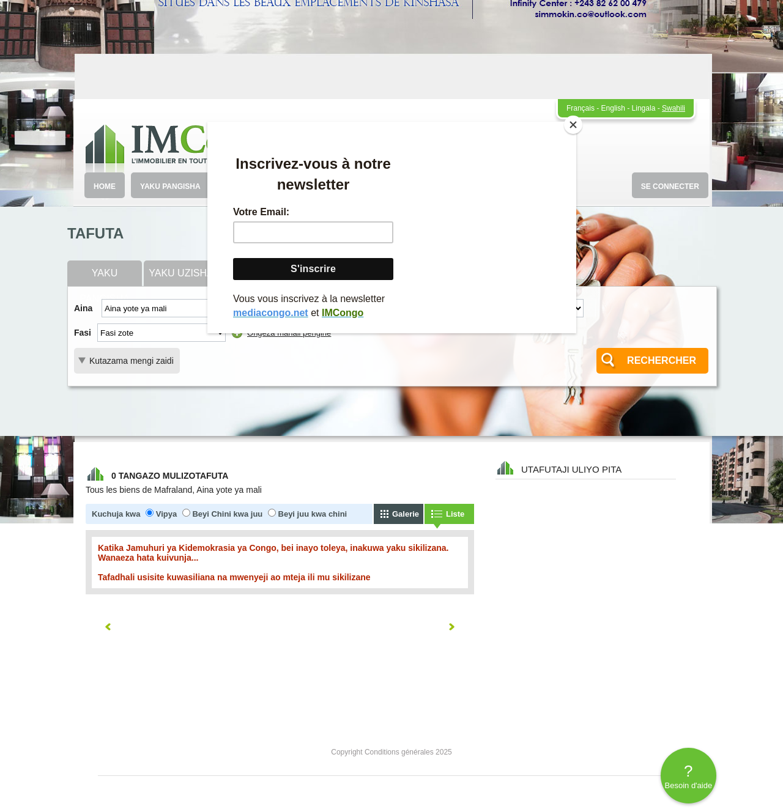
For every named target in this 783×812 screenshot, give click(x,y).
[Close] (573, 125)
